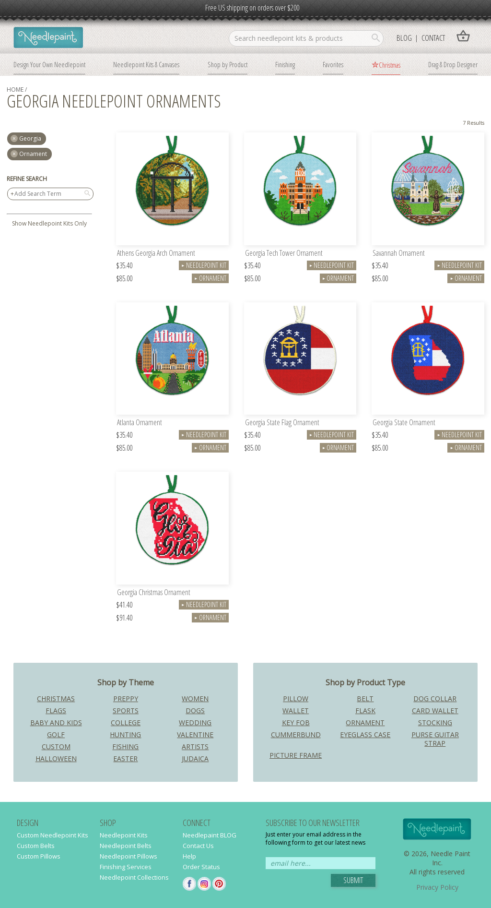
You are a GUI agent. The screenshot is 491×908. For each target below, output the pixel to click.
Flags (56, 710)
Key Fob (296, 722)
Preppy (125, 698)
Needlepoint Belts (126, 845)
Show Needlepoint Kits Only (49, 223)
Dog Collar (434, 698)
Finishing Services (126, 866)
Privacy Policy (437, 887)
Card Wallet (435, 710)
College (125, 722)
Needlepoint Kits (124, 835)
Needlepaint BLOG (209, 835)
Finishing (285, 64)
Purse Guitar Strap (435, 739)
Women (195, 698)
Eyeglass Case (365, 734)
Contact (433, 37)
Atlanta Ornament (139, 423)
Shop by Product (227, 64)
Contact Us (198, 845)
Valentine (195, 734)
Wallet (295, 710)
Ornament (33, 154)
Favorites (333, 64)
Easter (125, 758)
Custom (56, 746)
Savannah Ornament (399, 253)
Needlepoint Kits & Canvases (146, 64)
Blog (404, 37)
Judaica (195, 758)
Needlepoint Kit (203, 265)
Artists (195, 746)
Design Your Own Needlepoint (49, 64)
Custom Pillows (38, 856)
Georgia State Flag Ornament (282, 423)
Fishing (125, 746)
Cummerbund (296, 734)
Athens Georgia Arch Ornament (156, 253)
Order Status (201, 866)
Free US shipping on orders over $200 (252, 7)
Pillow (295, 698)
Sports (126, 710)
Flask (365, 710)
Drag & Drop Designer (453, 64)
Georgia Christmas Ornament (153, 592)
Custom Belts (36, 845)
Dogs (195, 710)
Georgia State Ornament (404, 423)
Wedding (195, 722)
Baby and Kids (56, 722)
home (15, 89)
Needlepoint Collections (134, 877)
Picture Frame (295, 755)
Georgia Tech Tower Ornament (284, 253)
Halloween (56, 758)
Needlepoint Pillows (128, 856)
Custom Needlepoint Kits (52, 835)
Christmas (389, 65)
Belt (365, 698)
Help (189, 856)
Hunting (125, 734)
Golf (56, 734)
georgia (30, 138)
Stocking (435, 722)
